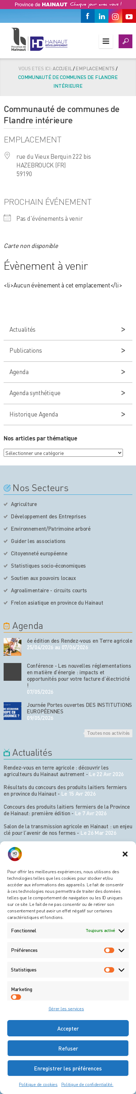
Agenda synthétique (35, 393)
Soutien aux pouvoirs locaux (43, 577)
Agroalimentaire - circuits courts (49, 590)
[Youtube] (129, 16)
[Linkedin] (101, 16)
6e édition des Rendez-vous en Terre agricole (79, 640)
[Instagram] (115, 16)
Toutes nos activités (108, 732)
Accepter (68, 1028)
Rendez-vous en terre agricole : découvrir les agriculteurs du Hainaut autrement (56, 771)
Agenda (18, 372)
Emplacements (95, 68)
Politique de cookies (38, 1084)
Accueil (62, 68)
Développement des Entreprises (48, 516)
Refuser (68, 1048)
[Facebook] (88, 16)
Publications (25, 350)
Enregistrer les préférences (68, 1068)
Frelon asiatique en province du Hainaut (57, 602)
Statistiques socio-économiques (48, 565)
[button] (125, 854)
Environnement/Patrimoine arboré (51, 528)
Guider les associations (38, 540)
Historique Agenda (33, 414)
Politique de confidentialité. (87, 1084)
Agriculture (24, 503)
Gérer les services (66, 1008)
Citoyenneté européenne (39, 553)
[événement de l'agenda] (12, 647)
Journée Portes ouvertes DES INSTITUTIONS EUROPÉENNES (79, 707)
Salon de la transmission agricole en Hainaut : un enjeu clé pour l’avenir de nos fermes (68, 829)
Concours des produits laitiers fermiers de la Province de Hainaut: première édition (67, 810)
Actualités (22, 329)
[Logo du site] (39, 39)
